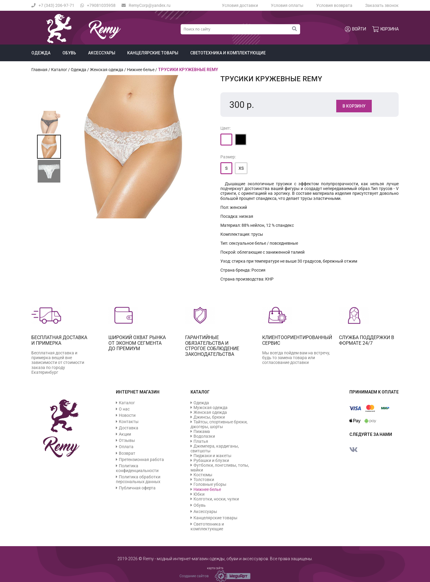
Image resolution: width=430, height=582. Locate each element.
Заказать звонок (382, 5)
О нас (124, 409)
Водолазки (204, 436)
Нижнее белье (140, 69)
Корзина (385, 29)
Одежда (40, 52)
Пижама (202, 431)
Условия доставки (240, 5)
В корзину (354, 106)
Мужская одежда (211, 407)
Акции (125, 434)
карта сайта (215, 568)
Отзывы (127, 440)
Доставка (128, 427)
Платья (201, 441)
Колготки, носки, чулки (216, 499)
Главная (39, 69)
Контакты (129, 421)
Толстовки (204, 479)
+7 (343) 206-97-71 (52, 5)
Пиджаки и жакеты (212, 455)
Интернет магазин (137, 392)
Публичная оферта (137, 487)
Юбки (199, 494)
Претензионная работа (141, 459)
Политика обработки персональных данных (138, 479)
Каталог (59, 69)
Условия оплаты (287, 5)
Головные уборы (210, 484)
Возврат (127, 453)
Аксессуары (101, 52)
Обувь (69, 52)
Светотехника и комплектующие (228, 52)
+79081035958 (98, 5)
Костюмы (203, 474)
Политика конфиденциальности (137, 468)
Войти (355, 29)
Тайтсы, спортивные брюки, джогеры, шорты (219, 424)
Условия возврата (334, 5)
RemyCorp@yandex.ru (146, 5)
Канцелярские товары (152, 52)
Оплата (126, 446)
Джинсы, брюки (209, 417)
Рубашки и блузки (211, 460)
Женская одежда (106, 69)
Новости (127, 415)
